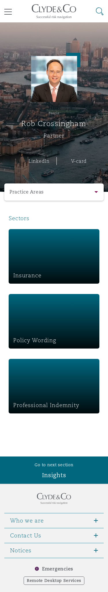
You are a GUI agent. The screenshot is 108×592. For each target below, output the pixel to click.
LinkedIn (39, 161)
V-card (79, 161)
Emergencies (57, 569)
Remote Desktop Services (54, 580)
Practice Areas (27, 192)
